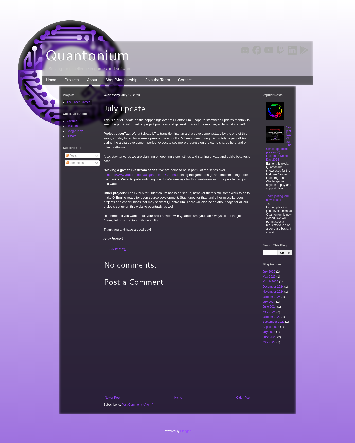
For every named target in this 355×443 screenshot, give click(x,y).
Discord (72, 136)
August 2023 (271, 327)
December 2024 (273, 286)
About (92, 80)
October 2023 (272, 317)
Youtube (72, 121)
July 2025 (269, 271)
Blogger (185, 431)
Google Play (75, 131)
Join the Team (157, 80)
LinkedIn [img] (292, 50)
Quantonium (87, 54)
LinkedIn (72, 126)
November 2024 (273, 291)
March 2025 (271, 281)
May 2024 (269, 312)
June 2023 (270, 337)
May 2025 (269, 276)
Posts (71, 155)
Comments (75, 163)
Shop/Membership (121, 80)
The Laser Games (78, 102)
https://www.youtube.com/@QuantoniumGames (141, 175)
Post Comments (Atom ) (137, 404)
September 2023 (274, 321)
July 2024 (269, 301)
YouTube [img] (268, 50)
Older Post (243, 397)
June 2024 (270, 306)
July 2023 (269, 332)
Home (51, 80)
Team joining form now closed (278, 197)
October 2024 (272, 297)
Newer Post (112, 397)
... (287, 103)
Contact (185, 80)
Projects (72, 80)
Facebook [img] (256, 50)
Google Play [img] (304, 50)
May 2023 (269, 342)
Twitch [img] (280, 50)
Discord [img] (245, 50)
